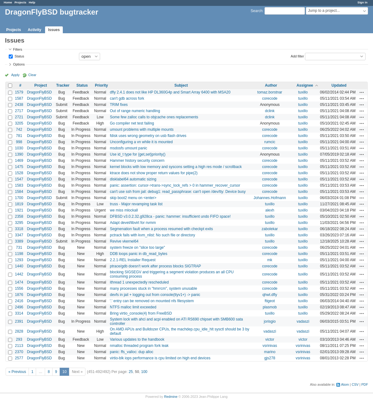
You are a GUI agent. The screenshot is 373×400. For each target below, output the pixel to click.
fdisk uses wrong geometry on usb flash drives (148, 136)
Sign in (362, 2)
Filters (17, 49)
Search (256, 11)
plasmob (270, 307)
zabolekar (270, 229)
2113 (19, 345)
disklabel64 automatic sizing (133, 179)
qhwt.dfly (269, 295)
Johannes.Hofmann (270, 198)
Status (19, 56)
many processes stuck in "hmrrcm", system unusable (153, 288)
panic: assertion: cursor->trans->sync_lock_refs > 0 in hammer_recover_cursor (175, 185)
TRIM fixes (118, 104)
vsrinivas (269, 345)
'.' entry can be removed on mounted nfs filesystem (152, 301)
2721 (19, 117)
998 (19, 142)
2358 (19, 216)
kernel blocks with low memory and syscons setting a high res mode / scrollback (176, 167)
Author (271, 85)
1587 (19, 98)
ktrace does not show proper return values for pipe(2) (153, 173)
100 (144, 372)
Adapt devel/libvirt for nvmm (133, 222)
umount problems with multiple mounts (141, 129)
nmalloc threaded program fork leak (139, 345)
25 (131, 372)
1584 (19, 191)
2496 (19, 307)
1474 (19, 282)
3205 (19, 123)
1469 (19, 160)
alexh (269, 210)
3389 (19, 241)
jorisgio (270, 321)
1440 (19, 266)
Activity (34, 30)
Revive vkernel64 (124, 241)
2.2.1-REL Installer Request (132, 260)
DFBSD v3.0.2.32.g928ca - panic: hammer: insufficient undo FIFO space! (170, 216)
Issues (54, 30)
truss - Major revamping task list (136, 204)
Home (8, 2)
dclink (269, 111)
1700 (19, 198)
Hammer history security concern (137, 160)
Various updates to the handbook (137, 339)
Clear (32, 75)
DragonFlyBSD (39, 92)
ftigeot (270, 301)
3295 (19, 222)
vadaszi (303, 321)
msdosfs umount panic (128, 148)
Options (19, 64)
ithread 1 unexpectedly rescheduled (139, 282)
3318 (19, 229)
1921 (19, 210)
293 (19, 339)
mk (269, 260)
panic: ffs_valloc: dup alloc (131, 352)
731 (19, 247)
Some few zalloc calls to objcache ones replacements (154, 117)
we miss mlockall (124, 210)
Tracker (63, 85)
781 (19, 136)
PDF (364, 384)
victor (269, 339)
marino (269, 352)
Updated (339, 85)
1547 (19, 179)
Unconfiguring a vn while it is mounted (141, 142)
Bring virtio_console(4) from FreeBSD (141, 313)
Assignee (305, 85)
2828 (19, 331)
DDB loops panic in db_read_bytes (138, 254)
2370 (19, 352)
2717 (19, 111)
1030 (19, 148)
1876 (19, 295)
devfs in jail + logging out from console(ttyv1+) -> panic (155, 295)
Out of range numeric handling (135, 111)
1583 (19, 185)
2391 (19, 321)
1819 (19, 204)
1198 (19, 254)
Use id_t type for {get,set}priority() (137, 154)
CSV (355, 384)
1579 (19, 92)
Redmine (170, 396)
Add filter (297, 56)
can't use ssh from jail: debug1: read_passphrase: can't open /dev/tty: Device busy (178, 191)
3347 (19, 235)
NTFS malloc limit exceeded (133, 307)
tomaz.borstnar (269, 92)
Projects (20, 2)
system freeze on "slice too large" (137, 247)
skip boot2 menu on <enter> (133, 198)
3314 (19, 313)
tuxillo (303, 92)
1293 (19, 260)
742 (19, 129)
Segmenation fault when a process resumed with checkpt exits (161, 229)
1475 (19, 167)
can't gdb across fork (127, 98)
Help (32, 2)
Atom (345, 384)
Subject (181, 85)
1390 (19, 154)
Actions (361, 92)
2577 (19, 358)
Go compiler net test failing (132, 123)
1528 (19, 173)
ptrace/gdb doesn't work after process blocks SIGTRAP (155, 266)
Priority (101, 85)
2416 (19, 301)
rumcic (269, 142)
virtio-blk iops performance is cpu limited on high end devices (160, 358)
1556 (19, 288)
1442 (19, 274)
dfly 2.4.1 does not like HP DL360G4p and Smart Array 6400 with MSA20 (170, 92)
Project (40, 85)
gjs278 (269, 358)
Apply (15, 75)
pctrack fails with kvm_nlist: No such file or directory (152, 235)
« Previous (17, 372)
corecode (269, 98)
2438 (19, 104)
